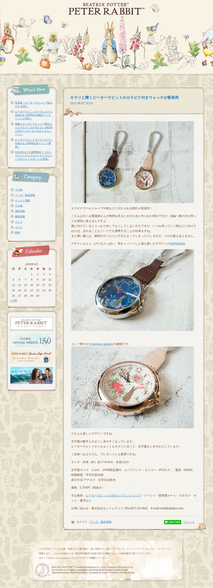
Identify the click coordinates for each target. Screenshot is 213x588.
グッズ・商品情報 (25, 195)
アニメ (18, 221)
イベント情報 (22, 200)
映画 (17, 232)
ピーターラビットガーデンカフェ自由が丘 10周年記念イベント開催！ (33, 143)
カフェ (18, 227)
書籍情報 (20, 216)
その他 (18, 189)
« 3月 (13, 300)
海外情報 (20, 211)
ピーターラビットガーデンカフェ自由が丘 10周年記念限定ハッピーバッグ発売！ (33, 115)
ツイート (189, 522)
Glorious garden (102, 344)
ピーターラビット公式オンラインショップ (113, 495)
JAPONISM (177, 243)
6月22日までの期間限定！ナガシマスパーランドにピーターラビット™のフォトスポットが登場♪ (33, 156)
